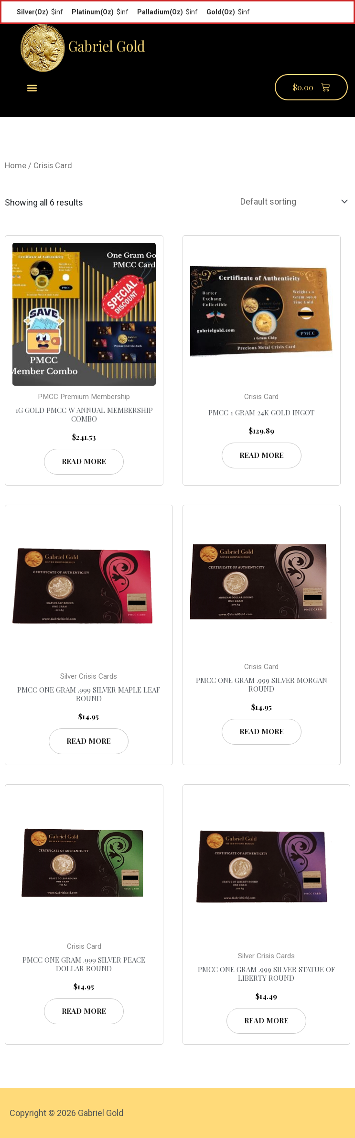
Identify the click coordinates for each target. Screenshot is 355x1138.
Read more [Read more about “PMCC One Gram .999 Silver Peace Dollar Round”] (84, 1011)
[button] (32, 88)
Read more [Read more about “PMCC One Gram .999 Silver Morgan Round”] (261, 731)
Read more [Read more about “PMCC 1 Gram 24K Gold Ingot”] (261, 455)
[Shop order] (292, 202)
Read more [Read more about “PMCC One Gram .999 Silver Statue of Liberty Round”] (266, 1020)
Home (15, 165)
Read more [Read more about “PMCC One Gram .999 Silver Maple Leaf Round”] (88, 741)
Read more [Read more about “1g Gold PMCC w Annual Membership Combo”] (84, 461)
